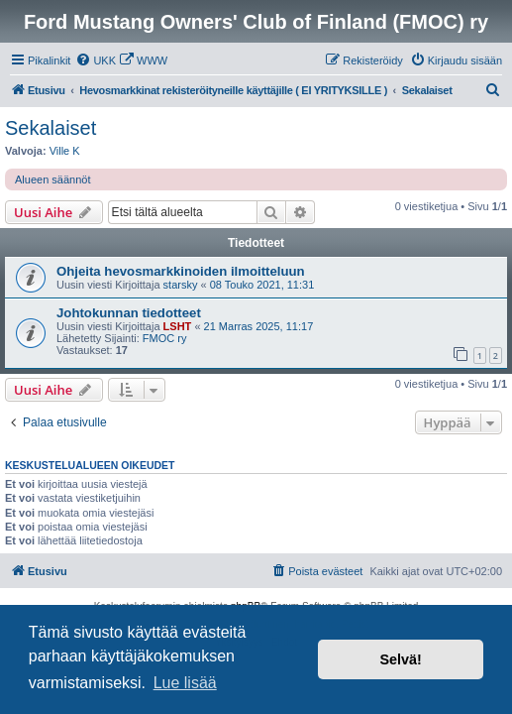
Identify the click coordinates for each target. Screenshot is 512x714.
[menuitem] (95, 60)
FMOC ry (165, 338)
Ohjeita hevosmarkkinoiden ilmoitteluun (180, 271)
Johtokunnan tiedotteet (128, 312)
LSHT (177, 326)
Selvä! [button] (400, 659)
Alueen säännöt (52, 179)
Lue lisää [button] (185, 682)
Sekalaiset (50, 128)
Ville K (65, 151)
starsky (180, 285)
